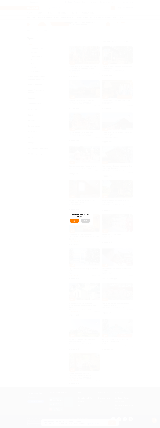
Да (74, 221)
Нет (85, 221)
